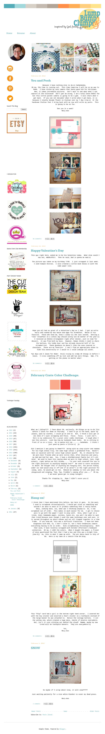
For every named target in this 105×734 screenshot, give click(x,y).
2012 (11, 458)
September (15, 469)
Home (9, 33)
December (14, 461)
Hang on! (37, 498)
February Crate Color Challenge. (55, 375)
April (13, 483)
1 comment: (37, 486)
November (14, 463)
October (14, 466)
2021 (11, 433)
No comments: (38, 239)
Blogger (62, 729)
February (14, 488)
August (13, 472)
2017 (11, 444)
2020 (11, 436)
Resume (21, 33)
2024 (11, 430)
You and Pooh (41, 80)
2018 (11, 441)
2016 (11, 447)
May (12, 480)
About (33, 33)
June (13, 477)
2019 (11, 438)
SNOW (35, 648)
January (14, 508)
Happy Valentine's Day (47, 250)
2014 (11, 453)
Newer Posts (36, 711)
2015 (11, 450)
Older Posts (94, 711)
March (13, 486)
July (13, 474)
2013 (11, 455)
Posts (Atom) (48, 715)
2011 (11, 512)
